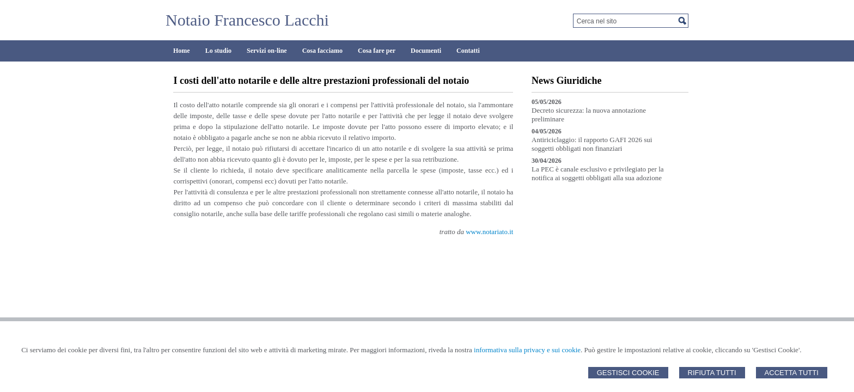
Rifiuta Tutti (712, 373)
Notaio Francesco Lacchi (247, 20)
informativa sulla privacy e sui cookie (527, 350)
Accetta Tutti (792, 373)
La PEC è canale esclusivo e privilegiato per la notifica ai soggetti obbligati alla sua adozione (598, 173)
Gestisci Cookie (628, 373)
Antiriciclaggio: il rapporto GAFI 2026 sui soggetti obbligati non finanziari (592, 144)
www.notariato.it (489, 232)
